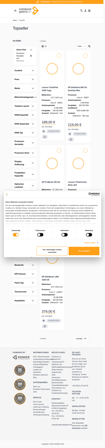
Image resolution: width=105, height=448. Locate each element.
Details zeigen (89, 243)
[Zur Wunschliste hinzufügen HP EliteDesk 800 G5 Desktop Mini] (70, 134)
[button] (24, 41)
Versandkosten (39, 412)
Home (15, 20)
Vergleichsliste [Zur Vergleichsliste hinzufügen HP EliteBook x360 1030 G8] (53, 320)
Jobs (35, 392)
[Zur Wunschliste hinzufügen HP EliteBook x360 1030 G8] (44, 321)
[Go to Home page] (29, 10)
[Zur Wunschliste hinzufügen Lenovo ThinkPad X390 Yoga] (44, 131)
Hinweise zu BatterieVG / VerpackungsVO (58, 359)
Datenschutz (56, 372)
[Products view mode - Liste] (45, 46)
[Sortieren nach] (81, 46)
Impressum (56, 377)
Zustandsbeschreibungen (43, 359)
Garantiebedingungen (60, 385)
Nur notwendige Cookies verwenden (52, 251)
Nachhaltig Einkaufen (41, 362)
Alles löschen (20, 61)
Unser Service (38, 404)
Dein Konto (37, 402)
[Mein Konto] (85, 10)
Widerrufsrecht (57, 370)
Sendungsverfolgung (41, 415)
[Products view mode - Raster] (42, 46)
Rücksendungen (39, 409)
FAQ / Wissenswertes (41, 357)
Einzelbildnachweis (59, 380)
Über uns (36, 386)
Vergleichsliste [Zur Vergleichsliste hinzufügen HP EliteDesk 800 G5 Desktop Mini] (79, 134)
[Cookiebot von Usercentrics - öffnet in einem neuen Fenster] (90, 194)
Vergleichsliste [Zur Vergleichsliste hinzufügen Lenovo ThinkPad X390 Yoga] (53, 131)
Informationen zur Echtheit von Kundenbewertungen (60, 390)
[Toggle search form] (81, 10)
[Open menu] (15, 10)
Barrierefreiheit (57, 383)
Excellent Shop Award (41, 389)
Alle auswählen (84, 251)
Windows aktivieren (40, 375)
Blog (35, 377)
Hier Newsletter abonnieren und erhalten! (80, 425)
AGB (53, 375)
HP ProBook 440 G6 (51, 182)
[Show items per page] (87, 338)
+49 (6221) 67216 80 (80, 386)
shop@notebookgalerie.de (62, 425)
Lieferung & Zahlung (41, 407)
